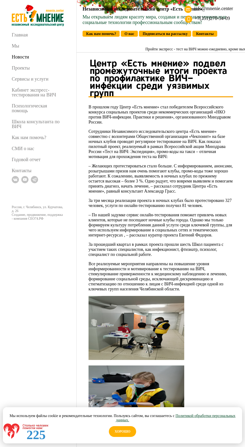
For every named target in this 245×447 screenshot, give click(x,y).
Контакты (22, 170)
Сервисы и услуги (30, 79)
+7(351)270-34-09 (212, 18)
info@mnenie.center (213, 8)
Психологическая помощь (29, 108)
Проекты (21, 68)
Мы (15, 45)
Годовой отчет (26, 159)
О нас (129, 34)
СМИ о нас (23, 148)
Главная (20, 34)
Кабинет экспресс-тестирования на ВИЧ (34, 92)
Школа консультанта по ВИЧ (36, 124)
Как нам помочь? (29, 137)
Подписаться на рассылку (165, 34)
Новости (20, 56)
